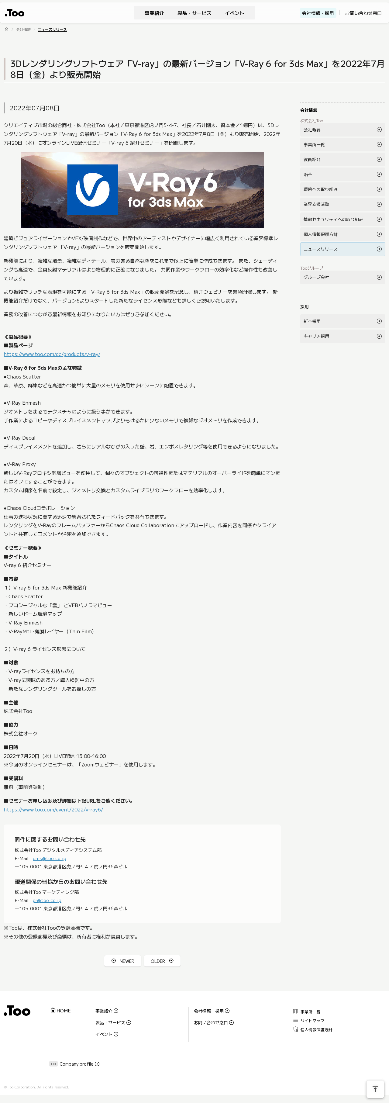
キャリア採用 (316, 336)
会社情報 (23, 29)
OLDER (158, 961)
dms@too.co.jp (49, 858)
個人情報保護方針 (321, 234)
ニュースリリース (52, 29)
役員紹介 (312, 159)
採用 (304, 306)
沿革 (308, 174)
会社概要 (312, 129)
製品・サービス (194, 12)
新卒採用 (312, 321)
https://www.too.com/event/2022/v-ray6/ (53, 809)
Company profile (77, 1063)
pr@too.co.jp (47, 900)
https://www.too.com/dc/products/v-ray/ (52, 354)
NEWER (127, 961)
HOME (60, 1010)
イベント (234, 12)
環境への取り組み (321, 189)
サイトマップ (308, 1020)
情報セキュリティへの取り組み (333, 219)
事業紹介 (154, 12)
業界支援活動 (316, 204)
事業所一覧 (314, 144)
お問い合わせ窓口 (363, 13)
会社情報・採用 (318, 13)
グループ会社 (316, 277)
